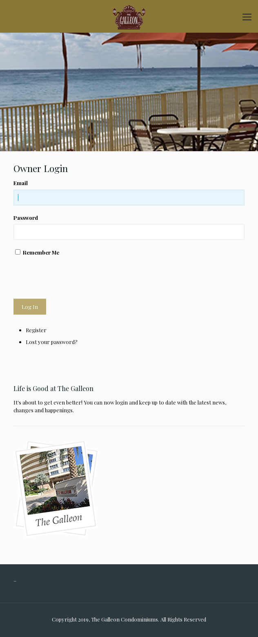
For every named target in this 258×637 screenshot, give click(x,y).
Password (25, 217)
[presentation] (75, 277)
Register (36, 329)
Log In (30, 306)
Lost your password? (52, 341)
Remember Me (41, 252)
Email (20, 182)
